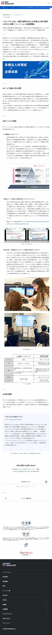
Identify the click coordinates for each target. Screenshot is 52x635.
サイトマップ (6, 623)
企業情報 (5, 609)
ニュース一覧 (6, 591)
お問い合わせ (6, 618)
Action (5, 600)
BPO (4, 586)
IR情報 (4, 604)
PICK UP (5, 595)
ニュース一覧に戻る (26, 498)
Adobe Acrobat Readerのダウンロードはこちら (26, 486)
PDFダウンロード (26, 482)
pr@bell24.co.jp (22, 471)
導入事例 (5, 577)
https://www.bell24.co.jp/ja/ (15, 419)
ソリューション (7, 572)
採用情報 (5, 581)
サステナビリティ (8, 614)
